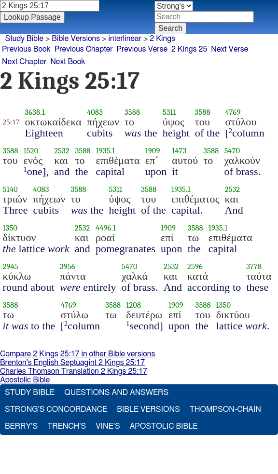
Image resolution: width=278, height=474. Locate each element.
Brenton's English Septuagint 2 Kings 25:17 (72, 362)
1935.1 (105, 150)
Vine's (108, 426)
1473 (179, 150)
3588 (132, 112)
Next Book (67, 62)
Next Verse (229, 49)
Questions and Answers (116, 392)
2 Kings (162, 38)
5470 (232, 150)
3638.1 (34, 112)
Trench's (66, 426)
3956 (67, 266)
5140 (10, 189)
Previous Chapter (84, 49)
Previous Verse (142, 49)
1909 (152, 150)
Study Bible (24, 38)
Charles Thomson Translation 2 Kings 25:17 (73, 371)
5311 (169, 112)
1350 (10, 227)
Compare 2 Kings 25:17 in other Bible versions (77, 354)
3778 (254, 266)
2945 (10, 266)
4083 (95, 112)
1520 (31, 150)
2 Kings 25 (189, 49)
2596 (195, 266)
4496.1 (106, 227)
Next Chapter (24, 62)
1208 (133, 305)
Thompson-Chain (225, 409)
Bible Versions (76, 38)
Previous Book (26, 49)
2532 (62, 150)
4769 (232, 112)
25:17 (11, 122)
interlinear (124, 38)
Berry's (21, 426)
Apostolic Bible (25, 380)
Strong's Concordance (56, 409)
